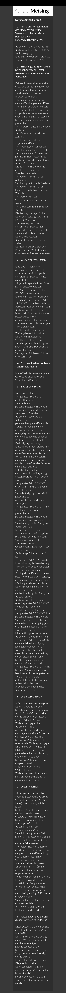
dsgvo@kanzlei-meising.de (36, 56)
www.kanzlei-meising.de (28, 86)
